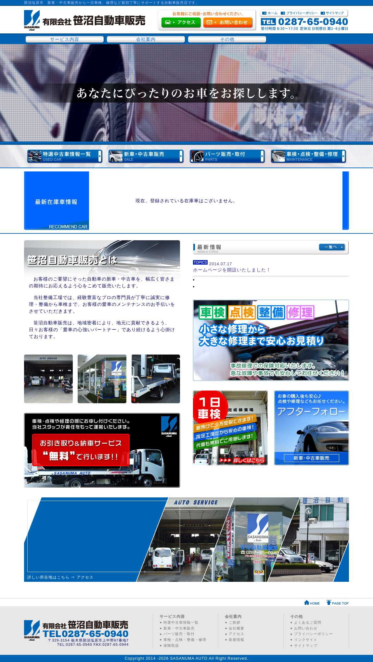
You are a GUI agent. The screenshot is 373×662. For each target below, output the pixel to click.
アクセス (236, 634)
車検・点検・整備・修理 (184, 640)
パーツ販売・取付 (179, 634)
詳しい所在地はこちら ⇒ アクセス (60, 577)
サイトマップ (305, 645)
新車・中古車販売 (179, 628)
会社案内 (146, 39)
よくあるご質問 (307, 622)
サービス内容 (64, 39)
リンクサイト (305, 640)
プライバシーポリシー (313, 634)
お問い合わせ (305, 628)
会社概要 (236, 628)
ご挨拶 (234, 622)
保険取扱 (171, 645)
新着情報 (236, 640)
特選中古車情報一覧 (181, 622)
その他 (227, 39)
